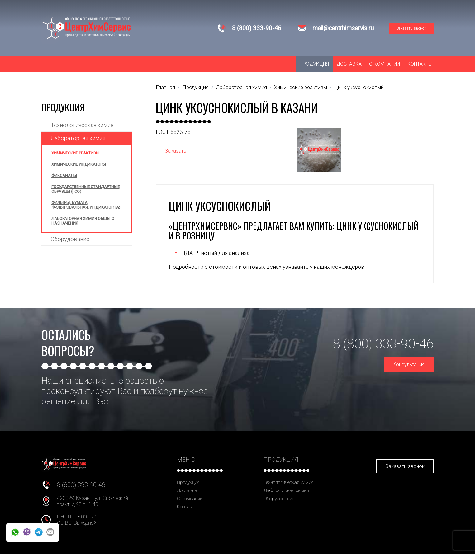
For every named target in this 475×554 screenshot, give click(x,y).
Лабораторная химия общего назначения (82, 220)
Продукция (314, 64)
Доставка (349, 64)
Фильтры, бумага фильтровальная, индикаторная (86, 205)
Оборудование (70, 239)
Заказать (175, 151)
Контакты (419, 64)
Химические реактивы (75, 153)
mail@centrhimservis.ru (343, 28)
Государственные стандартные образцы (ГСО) (85, 189)
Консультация (409, 364)
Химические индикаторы (78, 164)
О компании (384, 64)
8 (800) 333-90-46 (256, 28)
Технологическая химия (82, 125)
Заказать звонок (411, 28)
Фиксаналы (64, 175)
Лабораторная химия (78, 138)
